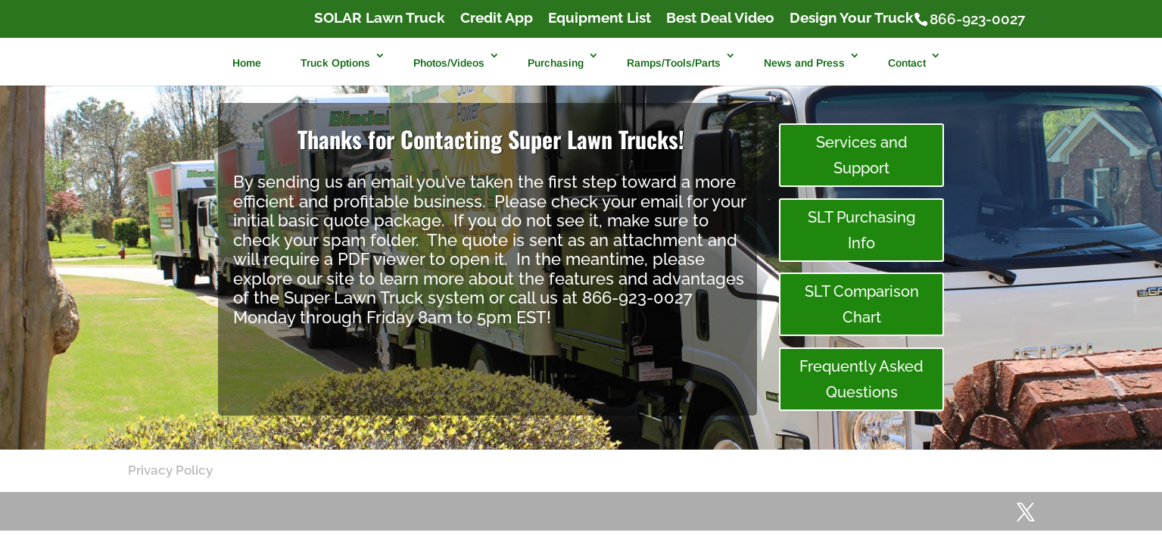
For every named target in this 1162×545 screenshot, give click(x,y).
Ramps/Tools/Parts (674, 63)
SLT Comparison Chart (862, 304)
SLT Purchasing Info (861, 230)
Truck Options (335, 63)
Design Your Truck (852, 18)
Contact (907, 63)
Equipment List (599, 18)
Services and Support (862, 155)
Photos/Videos (448, 63)
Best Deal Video (720, 18)
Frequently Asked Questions (861, 379)
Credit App (496, 18)
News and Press (804, 63)
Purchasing (556, 63)
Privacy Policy (170, 470)
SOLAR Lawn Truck (379, 18)
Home (246, 63)
